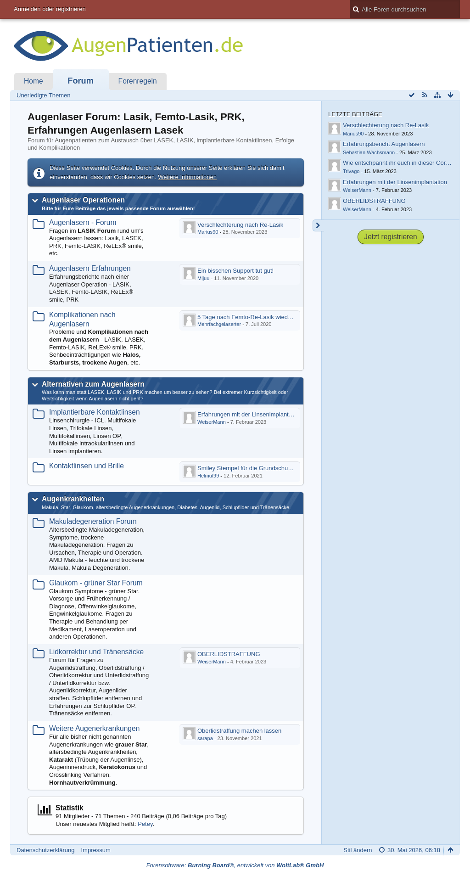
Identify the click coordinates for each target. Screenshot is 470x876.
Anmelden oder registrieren (50, 9)
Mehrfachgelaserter (219, 324)
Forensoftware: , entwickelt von (235, 865)
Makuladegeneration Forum (93, 521)
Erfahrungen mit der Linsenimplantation (249, 414)
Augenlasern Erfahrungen (90, 268)
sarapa (205, 738)
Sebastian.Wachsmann (369, 152)
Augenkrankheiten (73, 499)
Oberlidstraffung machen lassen (239, 730)
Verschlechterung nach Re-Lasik (240, 224)
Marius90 (207, 232)
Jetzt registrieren (390, 237)
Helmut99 (208, 475)
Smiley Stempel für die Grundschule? (246, 468)
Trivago (351, 171)
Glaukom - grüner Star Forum (96, 583)
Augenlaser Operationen (83, 200)
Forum (80, 80)
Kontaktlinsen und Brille (86, 466)
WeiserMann (211, 422)
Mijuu (203, 278)
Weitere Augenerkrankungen (94, 728)
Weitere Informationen (187, 177)
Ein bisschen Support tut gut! (235, 270)
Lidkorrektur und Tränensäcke (96, 652)
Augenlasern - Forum (82, 222)
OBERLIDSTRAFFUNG (228, 654)
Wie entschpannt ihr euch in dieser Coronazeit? (405, 162)
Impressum (95, 850)
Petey (145, 823)
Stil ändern (357, 850)
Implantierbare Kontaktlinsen (94, 412)
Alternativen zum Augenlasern (93, 384)
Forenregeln (137, 81)
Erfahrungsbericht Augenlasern (384, 143)
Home (33, 81)
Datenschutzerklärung (45, 850)
